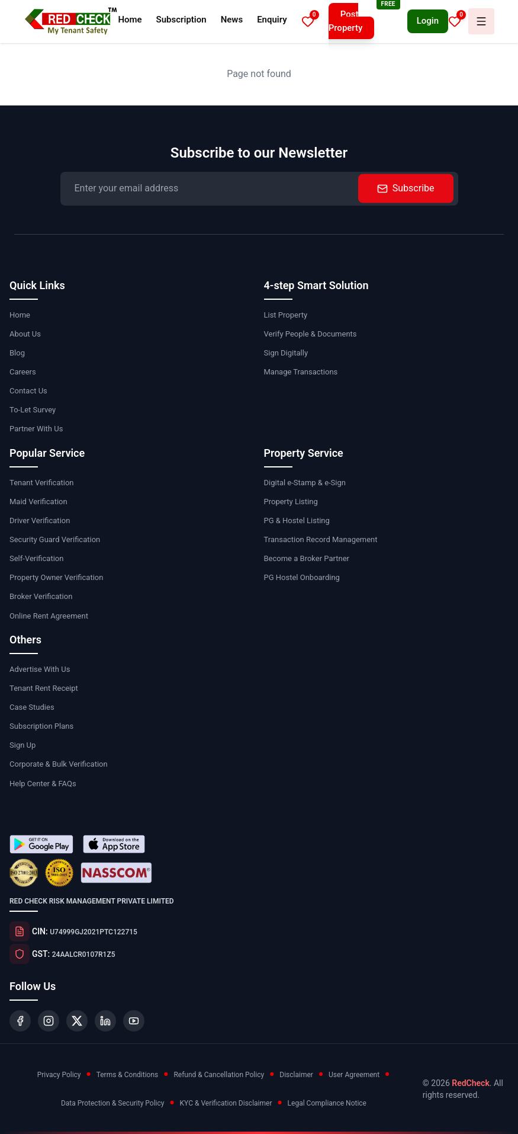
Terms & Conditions (127, 1075)
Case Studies (31, 707)
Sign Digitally (286, 352)
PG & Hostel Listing (297, 520)
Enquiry (272, 19)
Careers (22, 371)
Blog (17, 352)
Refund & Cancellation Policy (218, 1075)
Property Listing (291, 501)
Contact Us (28, 390)
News (232, 19)
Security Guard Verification (54, 539)
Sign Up (22, 745)
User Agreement (354, 1075)
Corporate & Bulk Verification (58, 764)
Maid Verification (38, 501)
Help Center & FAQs (42, 783)
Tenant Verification (41, 482)
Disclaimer (296, 1075)
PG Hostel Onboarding (302, 577)
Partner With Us (36, 428)
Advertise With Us (39, 669)
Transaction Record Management (321, 539)
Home (129, 19)
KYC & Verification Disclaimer (226, 1103)
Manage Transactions (301, 371)
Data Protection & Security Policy (113, 1103)
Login (428, 20)
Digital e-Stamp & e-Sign (305, 482)
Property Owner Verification (56, 577)
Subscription (181, 19)
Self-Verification (36, 558)
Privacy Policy (59, 1075)
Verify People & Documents (310, 333)
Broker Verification (40, 596)
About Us (25, 333)
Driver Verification (39, 520)
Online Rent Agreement (48, 615)
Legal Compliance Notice (327, 1103)
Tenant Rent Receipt (43, 688)
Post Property (346, 21)
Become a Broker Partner (306, 558)
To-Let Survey (32, 409)
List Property (286, 314)
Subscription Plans (41, 726)
